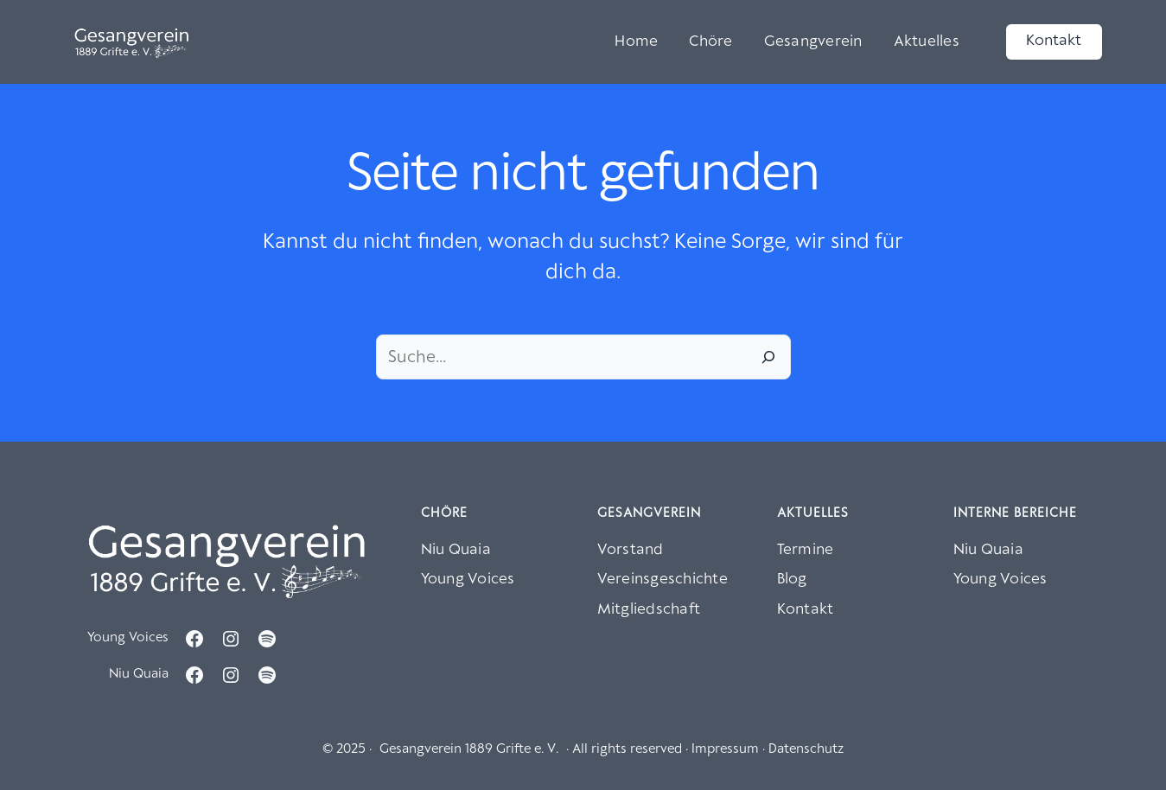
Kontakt (1053, 41)
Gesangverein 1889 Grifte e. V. (468, 749)
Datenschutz (806, 749)
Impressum (725, 749)
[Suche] (768, 357)
